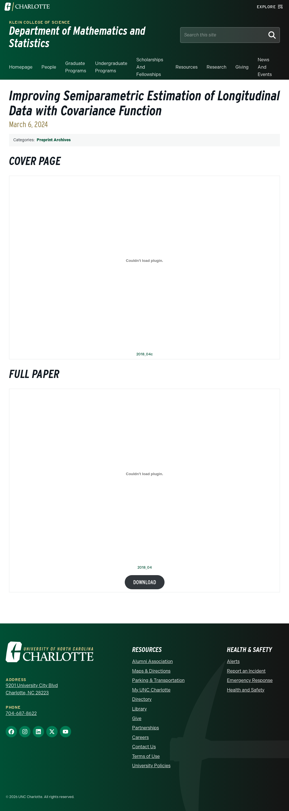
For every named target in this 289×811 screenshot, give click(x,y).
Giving (242, 67)
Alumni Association (152, 661)
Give (136, 718)
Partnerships (145, 727)
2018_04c (144, 354)
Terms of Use (146, 756)
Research (216, 67)
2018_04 (144, 567)
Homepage (20, 67)
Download (144, 582)
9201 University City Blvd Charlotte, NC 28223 (32, 689)
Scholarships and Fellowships (149, 67)
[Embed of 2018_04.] (144, 473)
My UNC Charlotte (151, 690)
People (48, 67)
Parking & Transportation (158, 680)
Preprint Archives (54, 140)
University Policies (151, 765)
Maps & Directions (151, 671)
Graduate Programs (75, 67)
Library (139, 709)
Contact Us (144, 746)
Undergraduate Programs (111, 67)
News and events (265, 67)
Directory (142, 699)
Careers (140, 737)
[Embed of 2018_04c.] (144, 260)
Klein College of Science (39, 22)
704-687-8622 (21, 713)
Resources (187, 67)
